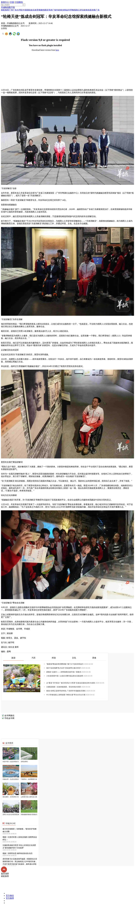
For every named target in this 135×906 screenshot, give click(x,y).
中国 (12, 2)
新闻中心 (5, 2)
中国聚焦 (19, 2)
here (57, 50)
